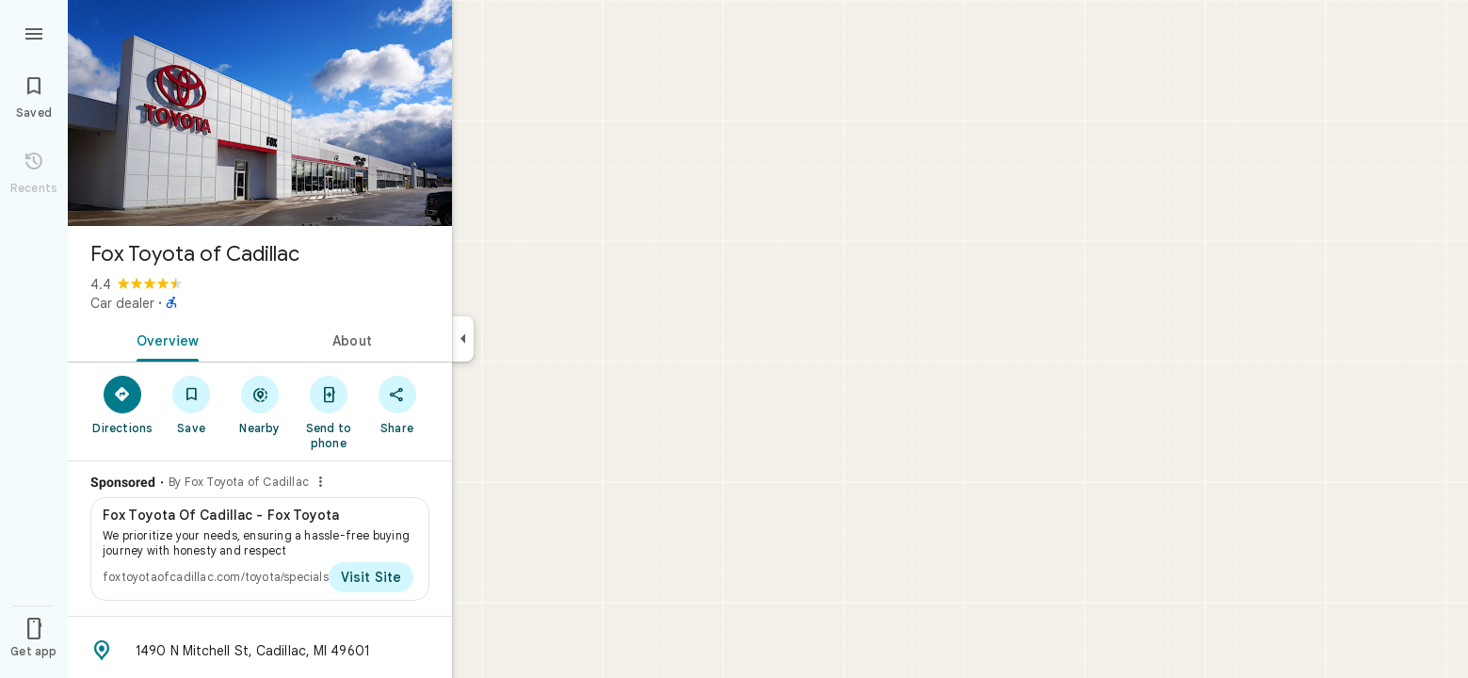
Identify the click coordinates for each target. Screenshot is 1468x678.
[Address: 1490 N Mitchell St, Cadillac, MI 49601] (260, 651)
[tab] (164, 339)
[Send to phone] (328, 411)
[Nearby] (260, 404)
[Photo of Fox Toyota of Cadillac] (260, 113)
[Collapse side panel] (463, 339)
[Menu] (34, 32)
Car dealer (122, 303)
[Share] (397, 404)
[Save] (191, 404)
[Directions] (123, 404)
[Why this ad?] (320, 482)
